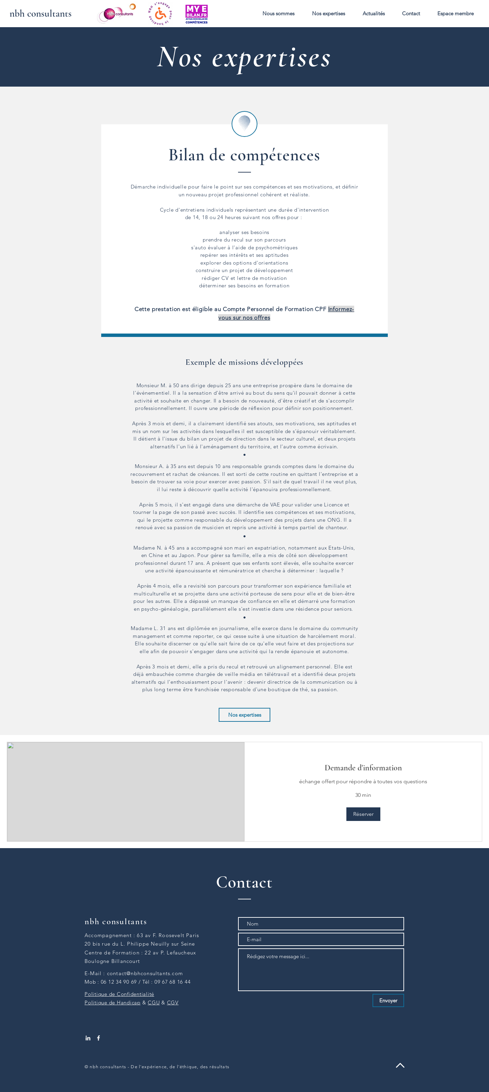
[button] (278, 13)
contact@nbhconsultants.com (145, 973)
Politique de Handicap (113, 1002)
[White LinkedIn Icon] (88, 1038)
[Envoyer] (388, 1000)
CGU (154, 1002)
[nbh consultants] (41, 14)
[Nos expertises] (244, 715)
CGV (173, 1002)
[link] (363, 768)
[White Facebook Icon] (98, 1038)
